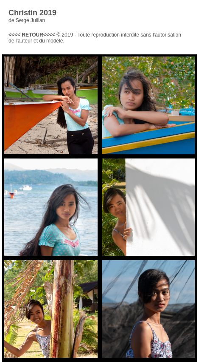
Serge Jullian (30, 20)
